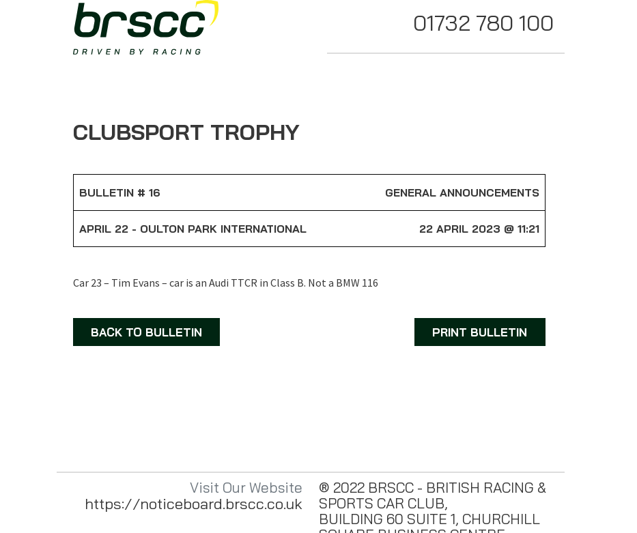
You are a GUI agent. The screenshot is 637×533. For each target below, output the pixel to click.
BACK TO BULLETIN (146, 332)
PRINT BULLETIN (479, 332)
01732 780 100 (483, 22)
